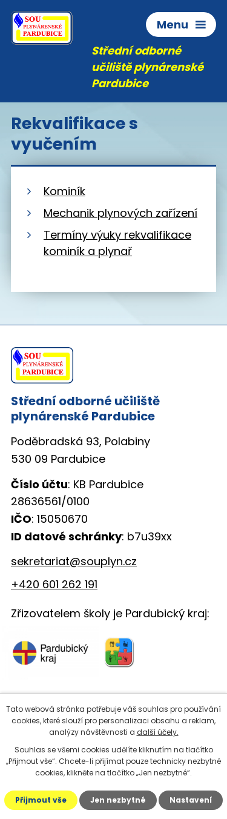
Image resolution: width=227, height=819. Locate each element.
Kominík (64, 191)
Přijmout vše (41, 800)
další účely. (158, 732)
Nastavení (190, 800)
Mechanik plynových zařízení (120, 212)
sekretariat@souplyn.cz (74, 561)
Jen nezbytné (118, 800)
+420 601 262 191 (54, 584)
